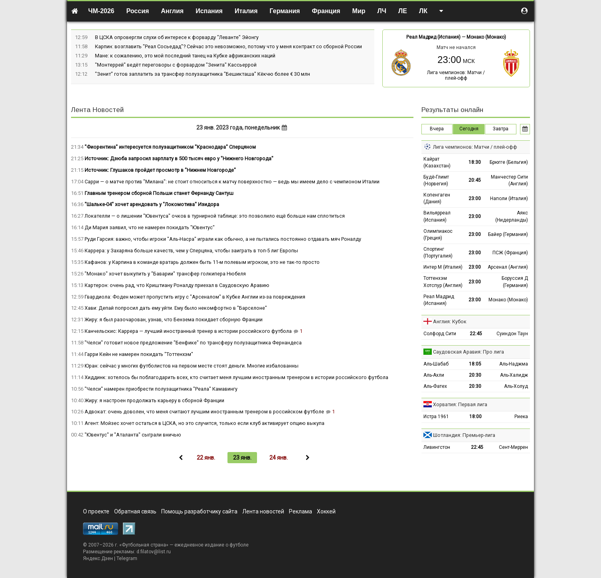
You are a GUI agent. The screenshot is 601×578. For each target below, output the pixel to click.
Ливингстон (436, 447)
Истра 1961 (436, 416)
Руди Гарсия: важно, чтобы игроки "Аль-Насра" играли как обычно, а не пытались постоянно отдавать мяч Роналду (223, 239)
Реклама (300, 511)
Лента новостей (263, 511)
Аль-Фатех (435, 386)
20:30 (475, 375)
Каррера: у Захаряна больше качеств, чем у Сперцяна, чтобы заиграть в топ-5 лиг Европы (191, 251)
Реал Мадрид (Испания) (433, 37)
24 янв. (278, 457)
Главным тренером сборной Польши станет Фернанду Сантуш (159, 193)
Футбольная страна (144, 545)
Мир (359, 11)
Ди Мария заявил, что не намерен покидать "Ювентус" (150, 227)
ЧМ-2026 (101, 11)
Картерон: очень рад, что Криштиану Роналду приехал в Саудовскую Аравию (177, 285)
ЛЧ (382, 11)
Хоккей (326, 511)
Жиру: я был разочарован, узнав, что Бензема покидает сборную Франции (174, 319)
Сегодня (468, 129)
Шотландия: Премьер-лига (464, 435)
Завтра (500, 129)
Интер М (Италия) (443, 267)
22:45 (476, 333)
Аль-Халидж (514, 375)
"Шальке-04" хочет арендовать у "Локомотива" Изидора (152, 204)
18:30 (475, 162)
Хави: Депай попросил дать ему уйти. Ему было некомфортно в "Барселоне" (176, 308)
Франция (326, 11)
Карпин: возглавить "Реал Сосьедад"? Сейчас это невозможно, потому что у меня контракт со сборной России (228, 46)
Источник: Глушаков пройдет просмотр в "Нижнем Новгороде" (160, 170)
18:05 (475, 364)
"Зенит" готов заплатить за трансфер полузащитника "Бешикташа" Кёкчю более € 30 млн (202, 74)
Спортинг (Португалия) (438, 252)
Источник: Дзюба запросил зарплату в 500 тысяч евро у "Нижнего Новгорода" (179, 158)
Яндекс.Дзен (98, 558)
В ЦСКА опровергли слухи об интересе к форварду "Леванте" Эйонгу (177, 37)
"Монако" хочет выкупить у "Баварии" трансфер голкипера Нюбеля (165, 274)
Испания (209, 11)
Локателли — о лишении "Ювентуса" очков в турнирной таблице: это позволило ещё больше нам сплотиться (215, 216)
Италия (246, 11)
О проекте (96, 511)
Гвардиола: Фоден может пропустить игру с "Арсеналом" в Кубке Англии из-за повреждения (195, 297)
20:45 (475, 180)
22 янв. (206, 457)
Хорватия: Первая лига (460, 404)
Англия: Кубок (450, 321)
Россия (138, 11)
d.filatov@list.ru (153, 551)
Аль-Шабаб (436, 364)
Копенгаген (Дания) (436, 198)
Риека (521, 416)
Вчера (437, 129)
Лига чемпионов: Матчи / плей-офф (456, 75)
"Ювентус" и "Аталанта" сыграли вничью (133, 435)
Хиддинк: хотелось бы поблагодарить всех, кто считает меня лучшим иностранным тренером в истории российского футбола (236, 377)
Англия (172, 11)
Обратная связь (135, 511)
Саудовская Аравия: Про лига (468, 352)
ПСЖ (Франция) (510, 253)
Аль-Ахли (433, 375)
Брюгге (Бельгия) (509, 162)
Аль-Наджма (513, 364)
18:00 (475, 416)
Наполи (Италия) (509, 198)
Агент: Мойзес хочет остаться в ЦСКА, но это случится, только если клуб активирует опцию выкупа (204, 423)
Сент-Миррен (513, 447)
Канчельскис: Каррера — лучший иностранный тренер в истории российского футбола (188, 331)
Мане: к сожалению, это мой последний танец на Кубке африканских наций (185, 56)
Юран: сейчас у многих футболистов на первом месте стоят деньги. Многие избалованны (192, 366)
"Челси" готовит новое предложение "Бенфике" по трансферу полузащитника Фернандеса (193, 343)
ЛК (423, 11)
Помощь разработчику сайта (199, 511)
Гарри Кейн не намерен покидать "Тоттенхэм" (139, 354)
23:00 (475, 198)
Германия (285, 11)
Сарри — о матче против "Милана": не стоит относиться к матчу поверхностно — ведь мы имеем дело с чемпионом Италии (232, 182)
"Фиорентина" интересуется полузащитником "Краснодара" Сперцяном (170, 147)
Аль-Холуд (516, 386)
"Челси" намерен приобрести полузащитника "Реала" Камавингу (161, 389)
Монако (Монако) (486, 37)
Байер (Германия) (508, 234)
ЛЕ (402, 11)
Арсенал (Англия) (508, 267)
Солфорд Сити (439, 333)
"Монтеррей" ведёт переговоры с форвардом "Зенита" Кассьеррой (176, 65)
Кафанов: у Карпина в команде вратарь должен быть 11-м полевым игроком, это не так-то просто (202, 262)
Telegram (127, 558)
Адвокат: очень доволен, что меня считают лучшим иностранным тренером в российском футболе (204, 412)
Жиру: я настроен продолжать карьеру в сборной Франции (154, 400)
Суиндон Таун (512, 333)
